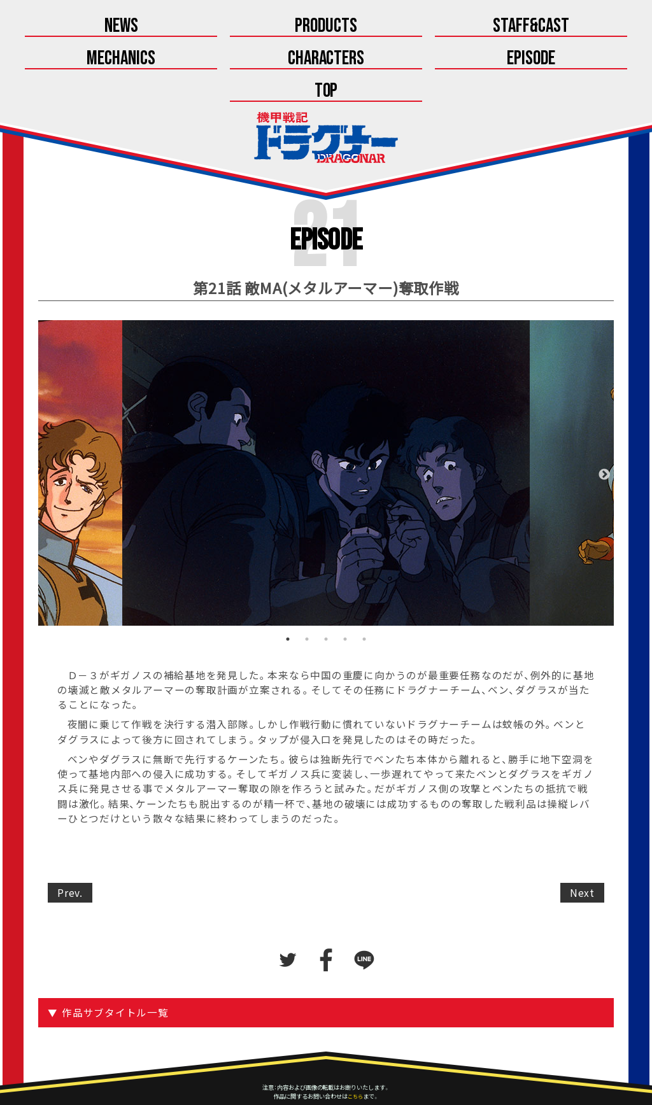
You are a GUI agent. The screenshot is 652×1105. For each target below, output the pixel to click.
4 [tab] (345, 609)
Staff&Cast (405, 26)
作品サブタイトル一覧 (117, 982)
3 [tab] (326, 609)
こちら (355, 1066)
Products (247, 26)
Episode (326, 60)
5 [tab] (364, 609)
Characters (167, 60)
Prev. (70, 862)
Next (604, 445)
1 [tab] (287, 609)
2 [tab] (307, 609)
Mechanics (563, 26)
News (89, 26)
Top (484, 60)
